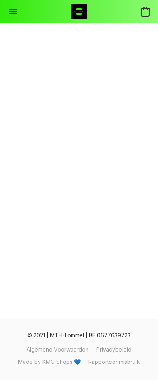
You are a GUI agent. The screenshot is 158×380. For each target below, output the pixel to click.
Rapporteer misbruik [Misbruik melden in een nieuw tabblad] (114, 361)
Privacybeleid (113, 349)
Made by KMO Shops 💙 (49, 361)
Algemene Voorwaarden (58, 349)
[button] (79, 11)
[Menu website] (13, 11)
